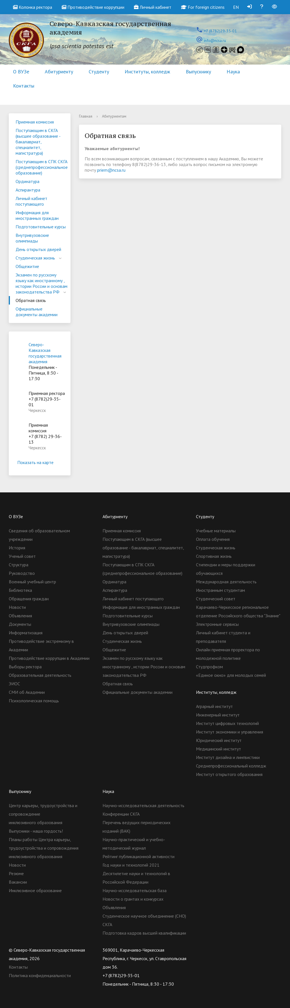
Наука (233, 71)
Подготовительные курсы (41, 226)
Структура (18, 564)
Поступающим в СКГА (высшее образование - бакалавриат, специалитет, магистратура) (38, 141)
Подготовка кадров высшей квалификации (144, 933)
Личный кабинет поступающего (31, 201)
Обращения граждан (29, 598)
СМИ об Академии (27, 692)
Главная (85, 116)
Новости (17, 607)
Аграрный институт (214, 706)
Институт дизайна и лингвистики (228, 757)
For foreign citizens (203, 7)
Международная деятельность (226, 581)
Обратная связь (31, 300)
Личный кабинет (152, 7)
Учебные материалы (216, 530)
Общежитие (27, 266)
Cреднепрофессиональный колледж (231, 766)
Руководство (22, 573)
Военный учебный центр (32, 581)
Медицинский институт (218, 749)
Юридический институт (219, 740)
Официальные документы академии (36, 311)
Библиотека (20, 590)
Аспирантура (28, 190)
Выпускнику (198, 71)
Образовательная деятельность (40, 675)
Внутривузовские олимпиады (32, 238)
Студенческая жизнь (35, 258)
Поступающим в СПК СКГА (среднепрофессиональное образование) (42, 167)
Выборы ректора (25, 666)
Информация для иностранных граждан (37, 215)
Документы (20, 624)
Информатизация (25, 632)
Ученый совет (22, 556)
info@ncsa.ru (215, 40)
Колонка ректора (32, 7)
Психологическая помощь (34, 700)
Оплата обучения (213, 539)
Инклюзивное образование (35, 890)
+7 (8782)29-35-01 (220, 30)
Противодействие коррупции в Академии (49, 658)
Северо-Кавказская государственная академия (45, 353)
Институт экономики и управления (229, 732)
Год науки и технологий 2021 (131, 865)
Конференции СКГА (121, 814)
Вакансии (18, 882)
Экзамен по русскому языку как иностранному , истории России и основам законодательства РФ (41, 283)
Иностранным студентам (220, 590)
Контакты (23, 85)
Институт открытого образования (229, 774)
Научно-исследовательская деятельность (143, 805)
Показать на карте (39, 462)
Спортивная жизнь (214, 556)
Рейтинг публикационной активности (138, 856)
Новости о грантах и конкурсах (133, 899)
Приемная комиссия (35, 122)
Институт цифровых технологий (227, 723)
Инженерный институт (218, 715)
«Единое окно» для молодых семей (231, 675)
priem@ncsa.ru (110, 170)
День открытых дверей (38, 249)
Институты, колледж (147, 71)
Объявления (20, 615)
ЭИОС (14, 683)
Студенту (99, 71)
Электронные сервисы (217, 624)
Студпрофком (209, 666)
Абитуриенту (59, 71)
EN (236, 7)
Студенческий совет (215, 598)
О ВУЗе (21, 71)
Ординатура (27, 181)
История (17, 547)
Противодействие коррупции (93, 7)
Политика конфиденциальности (40, 975)
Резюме (16, 873)
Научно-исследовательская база (135, 890)
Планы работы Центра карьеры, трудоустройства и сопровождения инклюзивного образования (43, 848)
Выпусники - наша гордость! (36, 831)
